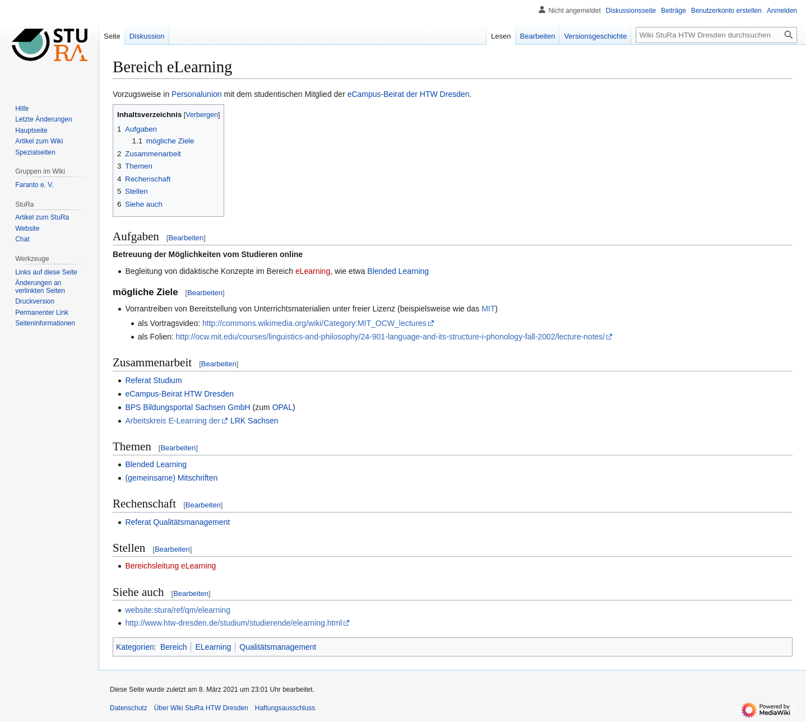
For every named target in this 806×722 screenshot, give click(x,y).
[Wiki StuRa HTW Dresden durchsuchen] (716, 35)
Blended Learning (398, 271)
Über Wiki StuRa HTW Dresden (201, 708)
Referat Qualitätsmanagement (177, 522)
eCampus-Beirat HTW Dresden (179, 393)
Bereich (173, 646)
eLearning (312, 271)
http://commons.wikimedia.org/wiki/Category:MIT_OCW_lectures (314, 323)
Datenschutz (128, 708)
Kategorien (135, 646)
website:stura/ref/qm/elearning (177, 609)
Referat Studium (153, 380)
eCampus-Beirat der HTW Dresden (409, 94)
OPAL (282, 407)
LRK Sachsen (254, 420)
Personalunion (197, 94)
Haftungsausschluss (285, 708)
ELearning (213, 646)
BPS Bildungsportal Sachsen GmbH (187, 407)
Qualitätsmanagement (277, 646)
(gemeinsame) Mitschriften (171, 477)
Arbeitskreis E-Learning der (172, 420)
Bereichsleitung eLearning (170, 565)
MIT (488, 308)
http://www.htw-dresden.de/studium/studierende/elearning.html (233, 622)
